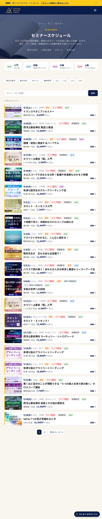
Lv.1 (57, 80)
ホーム (42, 23)
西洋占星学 (10, 80)
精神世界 (47, 80)
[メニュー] (95, 10)
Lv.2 (65, 80)
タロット (35, 80)
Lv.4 (80, 80)
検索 (93, 93)
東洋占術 (23, 80)
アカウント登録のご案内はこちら (55, 3)
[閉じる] (96, 3)
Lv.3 (72, 80)
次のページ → (56, 432)
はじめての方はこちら (87, 514)
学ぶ (50, 23)
